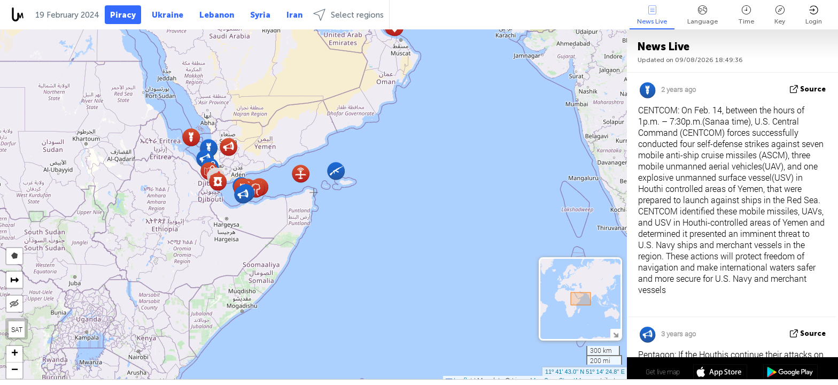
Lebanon (216, 15)
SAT (16, 329)
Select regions (348, 15)
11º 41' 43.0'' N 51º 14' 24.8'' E (585, 371)
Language (702, 15)
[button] (242, 194)
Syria (260, 15)
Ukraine (167, 15)
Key (779, 15)
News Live (652, 15)
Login (813, 15)
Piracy (123, 15)
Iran (294, 15)
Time (746, 15)
